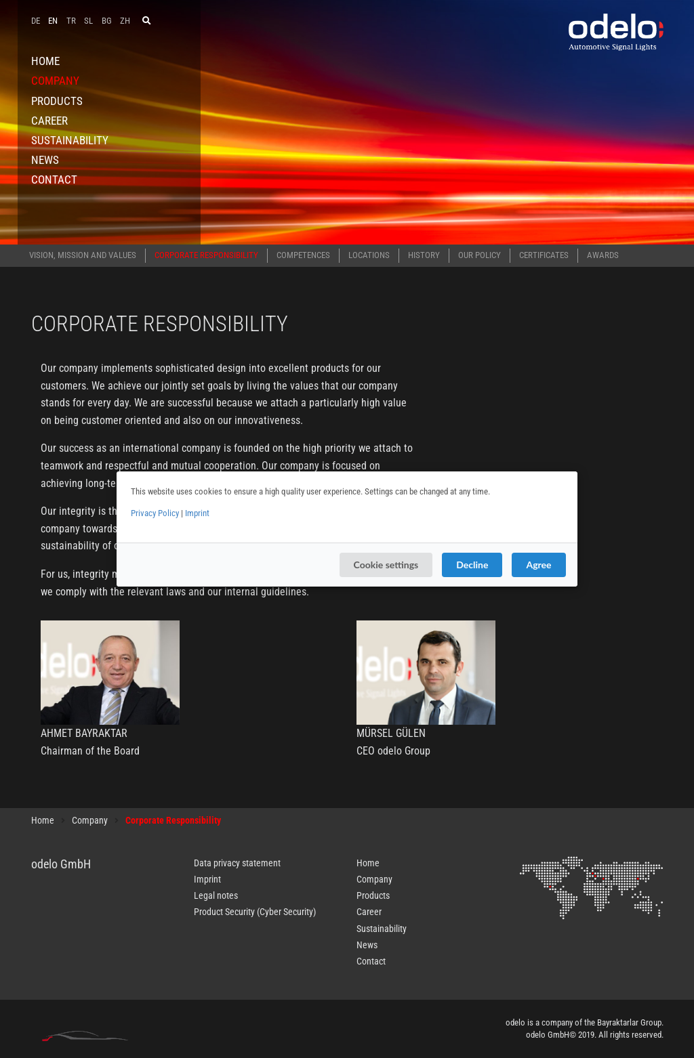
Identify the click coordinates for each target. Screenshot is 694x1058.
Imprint (197, 513)
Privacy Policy (155, 513)
